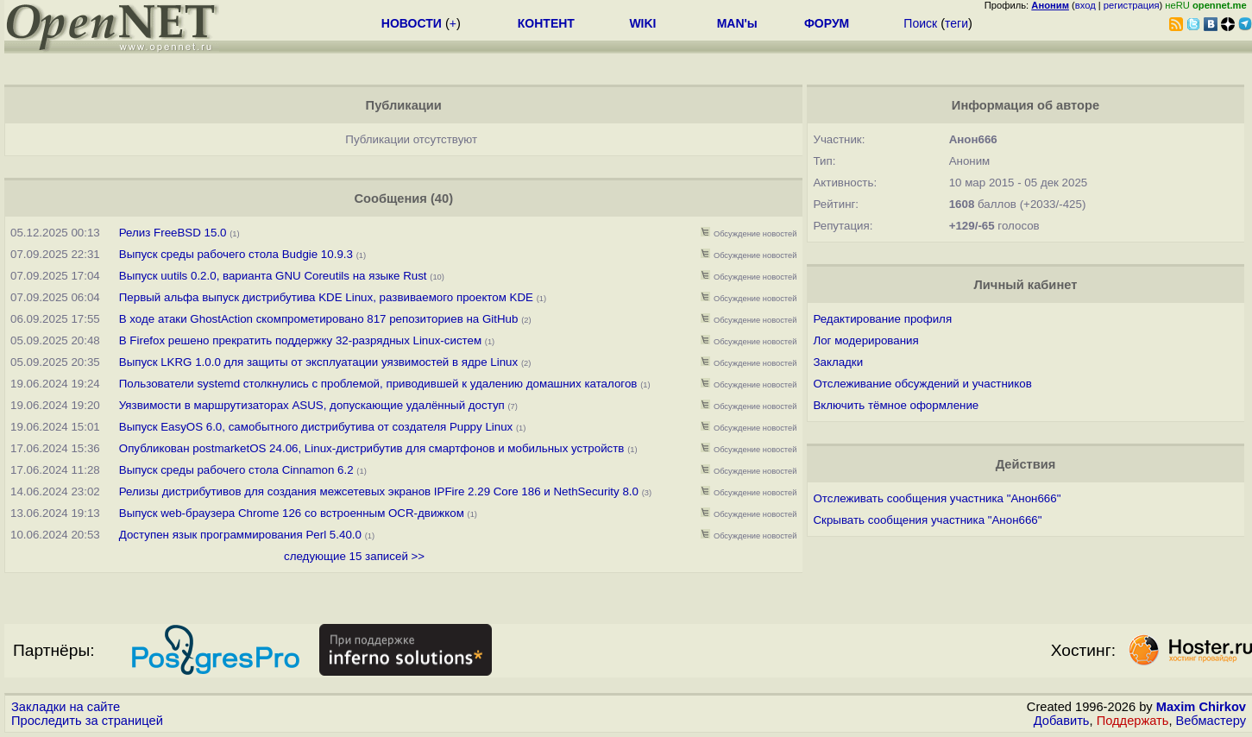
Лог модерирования (865, 340)
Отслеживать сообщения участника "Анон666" (936, 498)
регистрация (1132, 5)
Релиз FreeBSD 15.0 (173, 232)
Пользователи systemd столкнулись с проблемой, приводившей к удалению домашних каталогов (378, 383)
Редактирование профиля (882, 318)
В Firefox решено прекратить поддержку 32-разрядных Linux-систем (302, 340)
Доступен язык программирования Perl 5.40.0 (240, 534)
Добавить (1062, 721)
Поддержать (1133, 721)
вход (1085, 5)
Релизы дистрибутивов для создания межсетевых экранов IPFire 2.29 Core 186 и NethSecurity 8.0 (379, 491)
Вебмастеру (1211, 721)
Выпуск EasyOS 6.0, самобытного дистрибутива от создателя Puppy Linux (317, 426)
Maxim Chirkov (1201, 707)
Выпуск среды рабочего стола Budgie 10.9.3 (236, 254)
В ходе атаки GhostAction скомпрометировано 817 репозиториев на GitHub (319, 318)
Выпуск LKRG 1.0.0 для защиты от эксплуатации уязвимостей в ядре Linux (318, 362)
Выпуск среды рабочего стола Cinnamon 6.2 (236, 469)
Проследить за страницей (87, 721)
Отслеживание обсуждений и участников (922, 383)
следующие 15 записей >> (354, 556)
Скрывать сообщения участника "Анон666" (927, 519)
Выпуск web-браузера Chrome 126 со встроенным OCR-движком (291, 513)
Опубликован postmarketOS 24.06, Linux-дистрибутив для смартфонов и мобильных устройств (373, 448)
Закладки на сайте (65, 707)
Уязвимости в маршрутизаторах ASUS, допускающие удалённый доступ (312, 405)
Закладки (838, 362)
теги (956, 23)
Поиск (920, 23)
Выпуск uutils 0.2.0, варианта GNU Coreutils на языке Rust (275, 275)
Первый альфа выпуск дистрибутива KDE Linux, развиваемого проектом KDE (326, 297)
